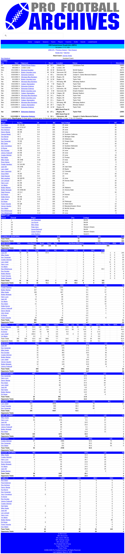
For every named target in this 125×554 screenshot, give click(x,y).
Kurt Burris (4, 139)
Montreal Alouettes (27, 70)
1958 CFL (51, 50)
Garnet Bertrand (36, 229)
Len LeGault (5, 180)
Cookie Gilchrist (6, 155)
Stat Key (67, 53)
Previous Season (61, 50)
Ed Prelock (4, 194)
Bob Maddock (5, 58)
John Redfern (35, 234)
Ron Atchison (5, 129)
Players (60, 42)
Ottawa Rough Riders (28, 65)
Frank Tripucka (6, 204)
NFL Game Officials (62, 538)
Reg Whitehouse (6, 211)
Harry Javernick (6, 171)
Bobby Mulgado (6, 190)
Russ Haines (5, 162)
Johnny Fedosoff (6, 153)
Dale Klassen (5, 176)
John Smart (5, 199)
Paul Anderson (6, 127)
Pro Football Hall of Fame (62, 544)
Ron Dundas (5, 150)
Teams (53, 42)
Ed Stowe (4, 201)
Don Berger (5, 136)
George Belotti (6, 134)
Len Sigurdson (36, 220)
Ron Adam (4, 125)
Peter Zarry (35, 227)
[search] (32, 35)
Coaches (68, 42)
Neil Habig (4, 157)
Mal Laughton (5, 178)
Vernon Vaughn (6, 206)
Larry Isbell (4, 169)
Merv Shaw (35, 225)
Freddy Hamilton (6, 164)
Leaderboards (92, 42)
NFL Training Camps (62, 540)
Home (30, 42)
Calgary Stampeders (28, 84)
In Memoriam (62, 534)
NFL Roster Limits (62, 542)
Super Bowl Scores (62, 546)
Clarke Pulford (36, 231)
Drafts (76, 42)
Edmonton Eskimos (27, 74)
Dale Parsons (5, 192)
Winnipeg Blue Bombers (29, 77)
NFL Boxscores (62, 536)
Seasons (45, 42)
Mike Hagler (5, 160)
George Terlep (67, 55)
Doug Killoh (5, 173)
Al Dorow (4, 148)
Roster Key (59, 53)
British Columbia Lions (28, 72)
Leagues (37, 42)
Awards (82, 42)
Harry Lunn (4, 183)
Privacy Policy (62, 548)
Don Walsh (4, 208)
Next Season (72, 50)
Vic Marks (4, 185)
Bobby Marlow (5, 187)
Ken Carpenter (6, 141)
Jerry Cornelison (6, 146)
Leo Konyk (34, 222)
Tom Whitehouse (6, 213)
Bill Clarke (4, 143)
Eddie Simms (5, 197)
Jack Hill (4, 167)
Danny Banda (5, 132)
